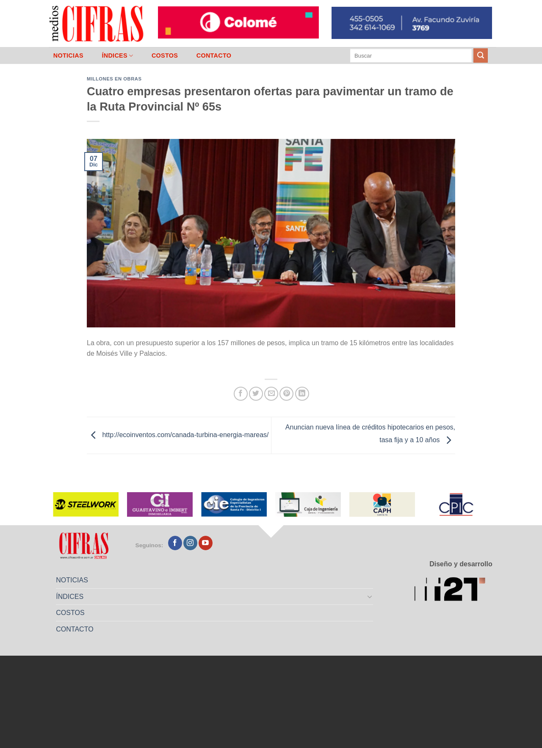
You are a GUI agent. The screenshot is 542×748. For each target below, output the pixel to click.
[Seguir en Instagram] (190, 543)
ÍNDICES (117, 56)
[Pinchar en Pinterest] (286, 394)
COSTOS (165, 55)
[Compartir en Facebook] (241, 394)
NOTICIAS (68, 55)
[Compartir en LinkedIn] (302, 394)
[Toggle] (370, 596)
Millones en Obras (114, 78)
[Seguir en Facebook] (175, 543)
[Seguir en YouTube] (206, 543)
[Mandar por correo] (271, 394)
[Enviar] (480, 55)
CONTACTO (214, 55)
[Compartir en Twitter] (256, 394)
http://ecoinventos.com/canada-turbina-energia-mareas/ (178, 434)
